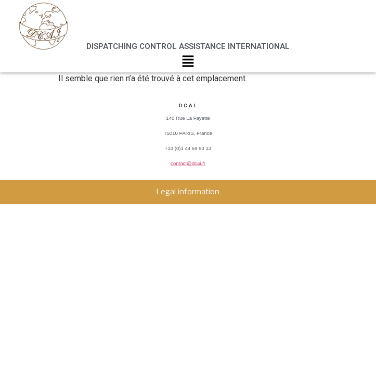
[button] (188, 63)
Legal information (188, 192)
